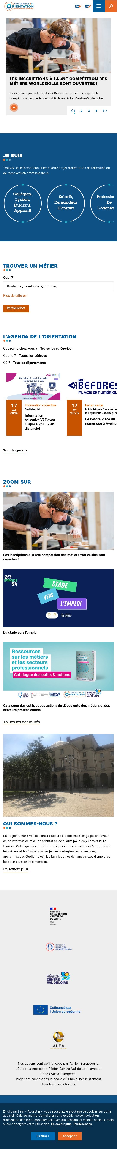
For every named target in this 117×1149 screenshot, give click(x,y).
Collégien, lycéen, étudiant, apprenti (22, 203)
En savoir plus (15, 869)
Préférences (83, 1124)
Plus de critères (14, 296)
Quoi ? (8, 278)
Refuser (43, 1136)
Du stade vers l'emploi (20, 632)
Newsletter (78, 6)
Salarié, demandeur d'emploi (65, 202)
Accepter (70, 1136)
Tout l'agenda (15, 450)
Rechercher (16, 308)
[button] (71, 110)
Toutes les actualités (21, 722)
